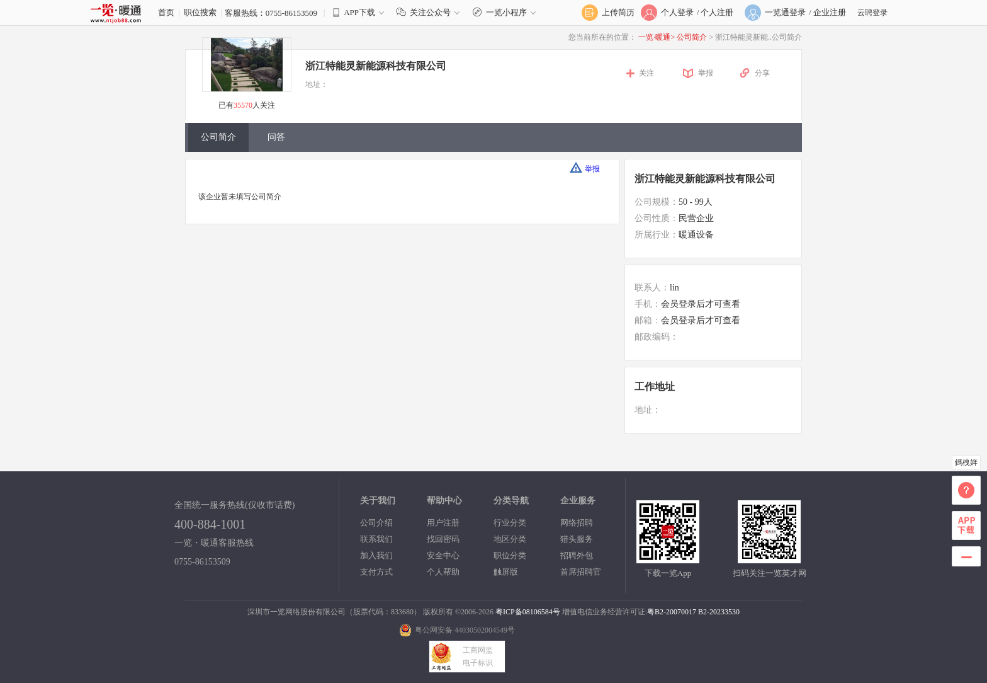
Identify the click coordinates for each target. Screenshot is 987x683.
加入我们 (376, 555)
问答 (276, 137)
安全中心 (443, 555)
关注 (646, 73)
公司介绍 (376, 522)
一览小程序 (505, 12)
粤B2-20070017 (671, 611)
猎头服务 (576, 539)
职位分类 (510, 555)
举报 (705, 73)
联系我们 (376, 539)
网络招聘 (576, 522)
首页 (166, 12)
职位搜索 (200, 12)
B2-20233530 (719, 611)
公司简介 (693, 37)
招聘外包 (576, 555)
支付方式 (376, 572)
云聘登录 (872, 12)
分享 (762, 73)
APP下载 (359, 12)
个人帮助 (443, 572)
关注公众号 (430, 12)
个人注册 (717, 12)
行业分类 (510, 522)
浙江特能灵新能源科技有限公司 (375, 65)
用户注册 (443, 522)
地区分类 (510, 539)
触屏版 (506, 572)
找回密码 (443, 539)
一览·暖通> (656, 37)
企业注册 (829, 12)
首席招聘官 (580, 572)
